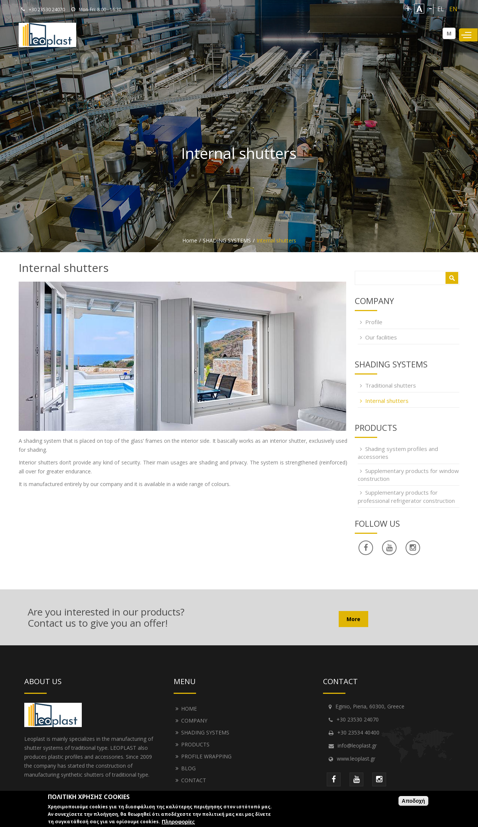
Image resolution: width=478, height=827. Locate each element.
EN (453, 9)
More (353, 619)
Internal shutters (387, 400)
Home (189, 240)
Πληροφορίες (178, 822)
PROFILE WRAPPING (206, 756)
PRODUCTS (195, 744)
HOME (189, 708)
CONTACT (193, 780)
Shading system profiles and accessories (398, 452)
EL (440, 9)
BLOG (188, 768)
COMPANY (194, 720)
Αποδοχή (413, 801)
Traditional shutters (390, 385)
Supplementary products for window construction (408, 474)
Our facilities (381, 337)
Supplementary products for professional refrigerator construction (406, 496)
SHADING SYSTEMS (227, 240)
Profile (373, 322)
